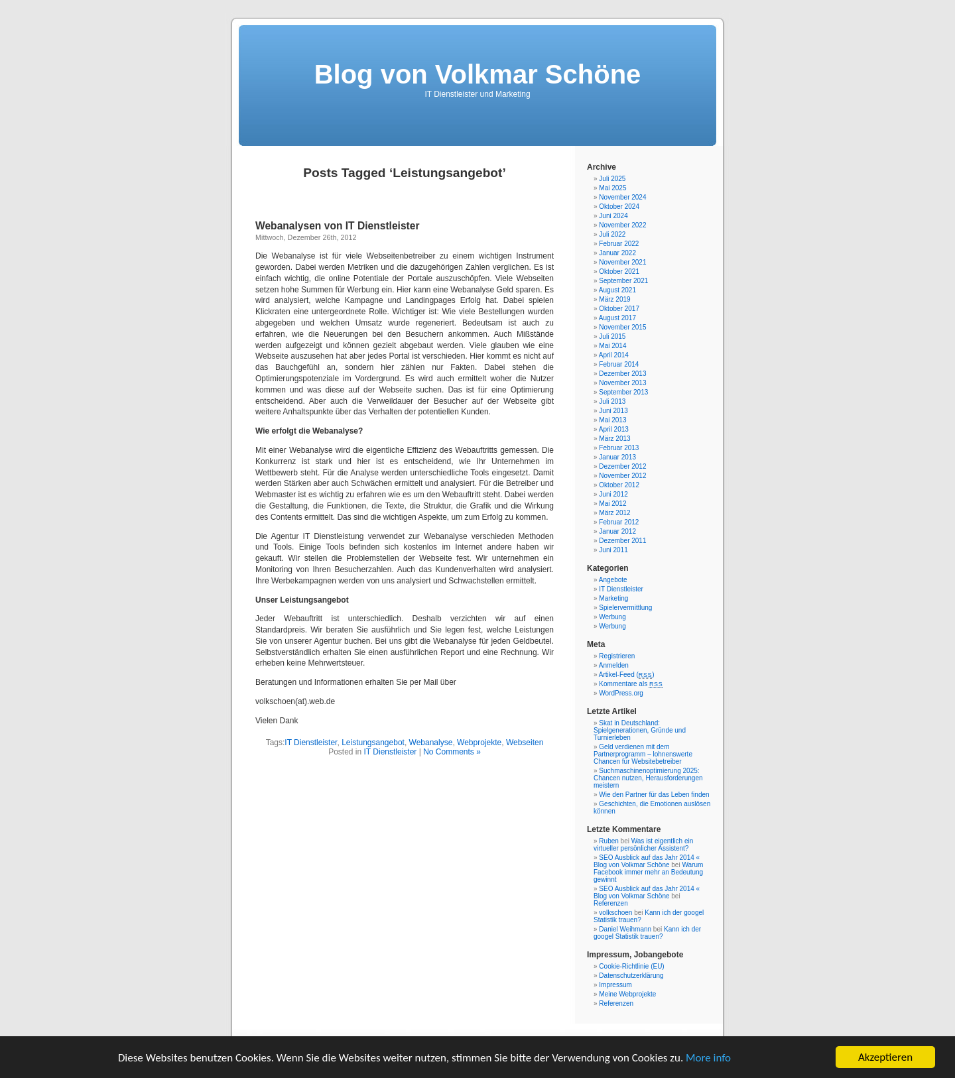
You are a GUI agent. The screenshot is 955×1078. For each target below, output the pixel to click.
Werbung (612, 617)
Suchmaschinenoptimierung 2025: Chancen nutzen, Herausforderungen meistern (648, 778)
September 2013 (623, 392)
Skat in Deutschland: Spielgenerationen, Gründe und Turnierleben (640, 730)
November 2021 (622, 262)
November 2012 (622, 475)
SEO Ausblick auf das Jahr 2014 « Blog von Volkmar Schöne (647, 861)
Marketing (613, 598)
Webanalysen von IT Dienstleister (337, 225)
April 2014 (614, 355)
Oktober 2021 (619, 271)
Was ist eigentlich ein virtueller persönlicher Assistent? (643, 844)
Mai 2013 (612, 420)
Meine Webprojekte (627, 994)
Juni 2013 (613, 410)
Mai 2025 (612, 188)
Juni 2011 (613, 550)
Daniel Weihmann (625, 929)
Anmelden (614, 665)
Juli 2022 (612, 234)
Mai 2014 (612, 345)
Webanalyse (431, 742)
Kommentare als (631, 684)
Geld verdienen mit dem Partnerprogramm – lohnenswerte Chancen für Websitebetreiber (643, 754)
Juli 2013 (612, 401)
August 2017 (617, 318)
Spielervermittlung (625, 607)
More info (708, 1064)
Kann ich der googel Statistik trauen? (647, 933)
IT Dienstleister (311, 742)
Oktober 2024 (619, 206)
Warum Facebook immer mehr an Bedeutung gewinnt (648, 872)
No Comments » (452, 751)
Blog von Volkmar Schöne (477, 74)
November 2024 (622, 197)
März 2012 (614, 512)
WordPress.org (621, 693)
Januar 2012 (617, 531)
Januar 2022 (617, 253)
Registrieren (617, 656)
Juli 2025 (612, 178)
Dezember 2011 (622, 540)
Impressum (615, 984)
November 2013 (622, 383)
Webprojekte (479, 742)
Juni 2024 (613, 215)
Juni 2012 (613, 494)
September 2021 (623, 280)
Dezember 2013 (622, 373)
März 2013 (614, 438)
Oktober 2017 (619, 308)
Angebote (613, 579)
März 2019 (614, 299)
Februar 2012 (619, 522)
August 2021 (617, 290)
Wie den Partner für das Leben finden (654, 794)
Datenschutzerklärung (631, 975)
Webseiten (524, 742)
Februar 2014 (619, 364)
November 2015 (622, 327)
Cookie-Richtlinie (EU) (631, 966)
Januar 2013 (617, 457)
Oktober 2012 (619, 485)
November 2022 (622, 225)
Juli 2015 (612, 336)
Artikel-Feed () (627, 674)
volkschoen (615, 912)
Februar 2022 (619, 243)
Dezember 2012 (622, 466)
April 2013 (614, 429)
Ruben (608, 841)
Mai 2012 (612, 503)
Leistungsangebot (373, 742)
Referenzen (611, 903)
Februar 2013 (619, 447)
